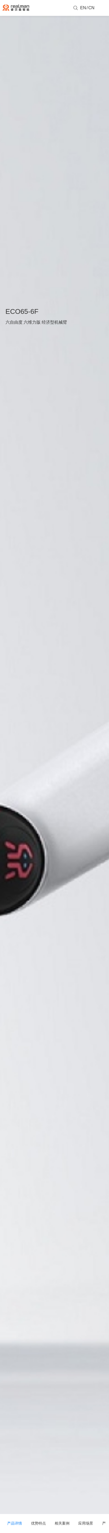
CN (91, 8)
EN (83, 8)
